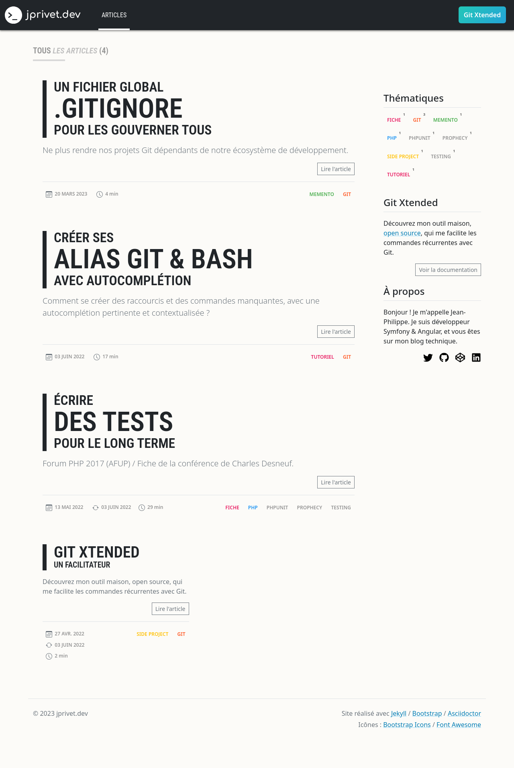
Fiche (232, 507)
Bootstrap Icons (407, 724)
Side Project (152, 634)
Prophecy (309, 507)
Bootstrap (427, 713)
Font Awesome (458, 724)
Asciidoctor (464, 713)
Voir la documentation (448, 270)
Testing (341, 507)
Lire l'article (336, 169)
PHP (253, 507)
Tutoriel (322, 356)
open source (402, 233)
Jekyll (398, 713)
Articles (114, 15)
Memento (322, 194)
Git (347, 194)
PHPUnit (277, 507)
